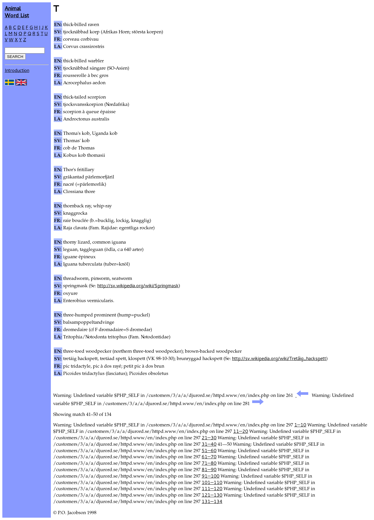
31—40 (209, 444)
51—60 (209, 450)
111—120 (212, 488)
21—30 (209, 437)
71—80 (209, 463)
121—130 (212, 495)
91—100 (210, 476)
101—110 (212, 482)
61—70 (209, 456)
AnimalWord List (17, 11)
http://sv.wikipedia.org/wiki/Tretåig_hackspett (279, 358)
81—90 (209, 469)
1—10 (300, 424)
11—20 (240, 431)
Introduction (17, 70)
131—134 (212, 501)
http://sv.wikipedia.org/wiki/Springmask (138, 285)
